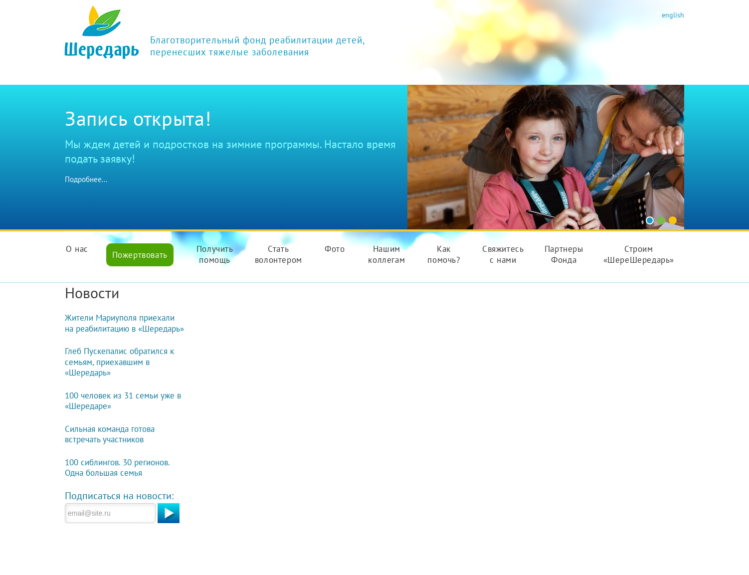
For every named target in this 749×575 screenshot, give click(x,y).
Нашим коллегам (386, 254)
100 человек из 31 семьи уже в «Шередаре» (123, 401)
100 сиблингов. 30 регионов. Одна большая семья (117, 468)
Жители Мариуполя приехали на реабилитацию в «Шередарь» (124, 323)
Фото (335, 248)
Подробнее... (86, 179)
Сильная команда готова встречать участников (110, 434)
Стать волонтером (278, 254)
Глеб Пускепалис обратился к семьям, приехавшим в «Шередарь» (119, 362)
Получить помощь (214, 254)
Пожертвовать (140, 254)
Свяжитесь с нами (503, 254)
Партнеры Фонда (564, 254)
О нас (77, 248)
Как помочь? (443, 254)
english (673, 14)
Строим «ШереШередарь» (638, 254)
